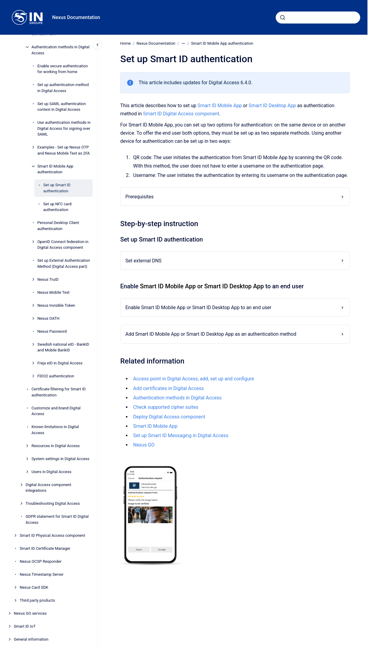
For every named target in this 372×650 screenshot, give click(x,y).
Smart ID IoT (25, 626)
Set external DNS (143, 261)
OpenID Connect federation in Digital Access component (62, 244)
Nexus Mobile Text (53, 292)
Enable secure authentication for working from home (62, 69)
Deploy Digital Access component (169, 416)
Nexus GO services (30, 613)
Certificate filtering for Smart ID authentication (58, 392)
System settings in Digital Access (60, 458)
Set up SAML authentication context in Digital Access (61, 106)
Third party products (37, 600)
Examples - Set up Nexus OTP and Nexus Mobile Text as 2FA (63, 150)
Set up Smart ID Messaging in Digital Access (180, 435)
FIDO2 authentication (55, 376)
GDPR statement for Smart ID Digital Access (57, 519)
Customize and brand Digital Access (56, 411)
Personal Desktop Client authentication (58, 225)
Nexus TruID (48, 279)
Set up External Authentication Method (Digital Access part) (63, 263)
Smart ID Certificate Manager (45, 548)
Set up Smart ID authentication (56, 188)
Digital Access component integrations (48, 487)
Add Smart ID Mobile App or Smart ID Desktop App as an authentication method (210, 334)
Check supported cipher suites (165, 407)
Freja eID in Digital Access (60, 363)
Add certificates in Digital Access (168, 388)
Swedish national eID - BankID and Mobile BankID (63, 347)
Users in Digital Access (51, 471)
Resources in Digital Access (55, 445)
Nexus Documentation (76, 17)
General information (31, 639)
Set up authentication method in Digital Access (63, 87)
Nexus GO (144, 445)
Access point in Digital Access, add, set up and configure (193, 379)
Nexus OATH (48, 318)
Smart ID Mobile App (219, 105)
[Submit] (282, 17)
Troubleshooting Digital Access (53, 503)
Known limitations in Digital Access (55, 429)
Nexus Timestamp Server (41, 574)
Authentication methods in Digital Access (60, 50)
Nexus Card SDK (34, 587)
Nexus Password (52, 331)
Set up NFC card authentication (57, 207)
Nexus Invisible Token (56, 305)
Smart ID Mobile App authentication (55, 169)
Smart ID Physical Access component (52, 535)
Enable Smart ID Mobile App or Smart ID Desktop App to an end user (198, 307)
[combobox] (318, 17)
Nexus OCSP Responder (40, 561)
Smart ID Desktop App (272, 105)
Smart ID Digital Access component (181, 114)
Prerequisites (139, 197)
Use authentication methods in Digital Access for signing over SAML (64, 128)
